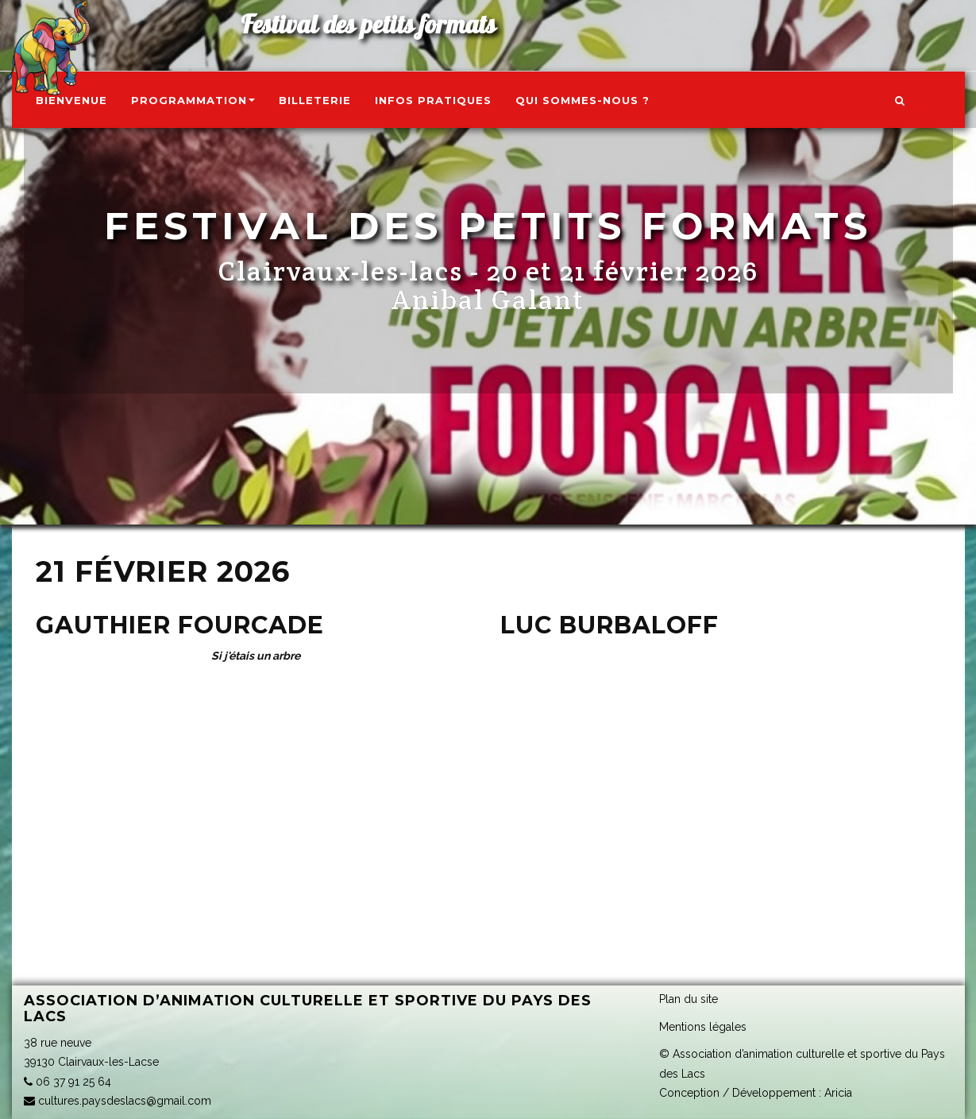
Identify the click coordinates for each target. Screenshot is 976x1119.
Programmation (193, 100)
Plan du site (688, 999)
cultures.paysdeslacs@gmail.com (117, 1100)
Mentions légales (702, 1026)
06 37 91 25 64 (67, 1081)
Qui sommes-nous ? (582, 100)
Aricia (838, 1092)
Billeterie (315, 100)
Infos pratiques (433, 100)
